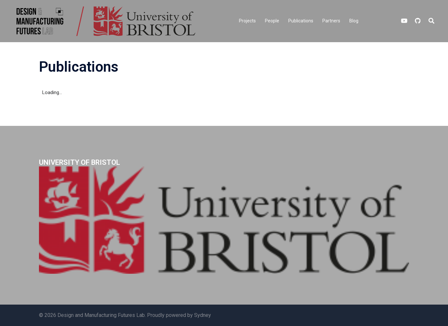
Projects (247, 20)
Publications (300, 20)
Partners (331, 20)
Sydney (202, 315)
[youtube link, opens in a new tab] (404, 20)
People (272, 20)
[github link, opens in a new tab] (417, 20)
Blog (353, 20)
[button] (432, 21)
